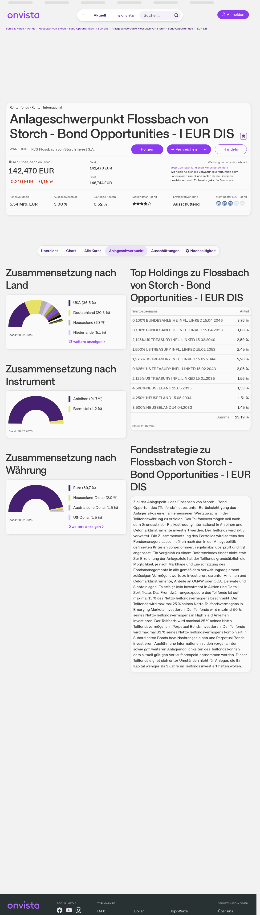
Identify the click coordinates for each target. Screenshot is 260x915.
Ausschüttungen (165, 250)
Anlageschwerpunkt (126, 250)
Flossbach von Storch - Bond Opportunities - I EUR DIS (73, 28)
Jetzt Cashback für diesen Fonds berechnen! (199, 167)
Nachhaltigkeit (201, 250)
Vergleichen (184, 149)
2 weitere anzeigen (87, 526)
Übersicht (49, 250)
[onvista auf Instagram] (78, 911)
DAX (101, 911)
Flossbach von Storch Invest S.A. (67, 149)
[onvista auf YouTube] (69, 911)
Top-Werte (179, 911)
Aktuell (100, 15)
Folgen (147, 149)
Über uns (225, 911)
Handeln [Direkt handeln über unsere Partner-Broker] (230, 149)
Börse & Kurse (15, 28)
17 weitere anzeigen (87, 341)
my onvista (124, 15)
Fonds (31, 28)
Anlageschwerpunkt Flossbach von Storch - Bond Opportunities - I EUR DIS (159, 28)
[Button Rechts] (205, 149)
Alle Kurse (93, 250)
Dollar (139, 911)
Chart (71, 250)
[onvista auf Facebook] (59, 911)
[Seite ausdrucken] (243, 136)
